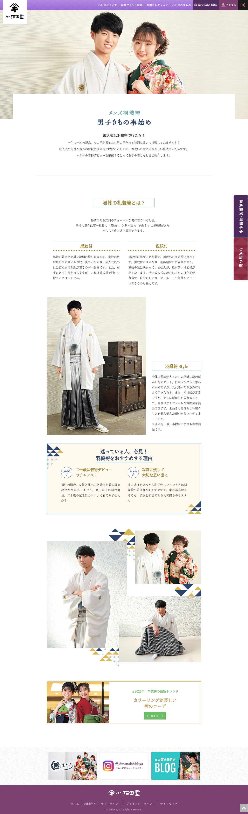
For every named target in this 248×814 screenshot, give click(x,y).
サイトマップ (169, 804)
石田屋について (107, 5)
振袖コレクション (157, 5)
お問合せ (90, 804)
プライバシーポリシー (140, 804)
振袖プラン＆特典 (132, 5)
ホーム (74, 804)
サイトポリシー (111, 804)
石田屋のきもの (181, 5)
